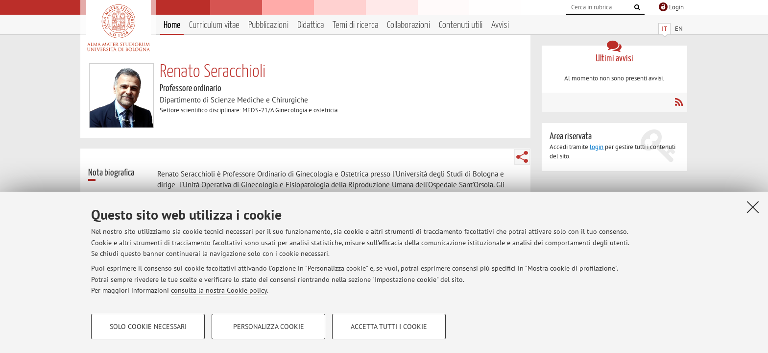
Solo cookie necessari (148, 326)
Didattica (310, 25)
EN (679, 29)
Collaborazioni (408, 25)
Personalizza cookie (268, 326)
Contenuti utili (460, 25)
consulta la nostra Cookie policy (219, 290)
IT (664, 29)
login (596, 147)
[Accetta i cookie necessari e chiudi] (753, 207)
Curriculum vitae (214, 25)
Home (172, 25)
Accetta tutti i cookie (389, 326)
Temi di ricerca (355, 25)
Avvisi (500, 25)
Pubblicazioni (268, 25)
